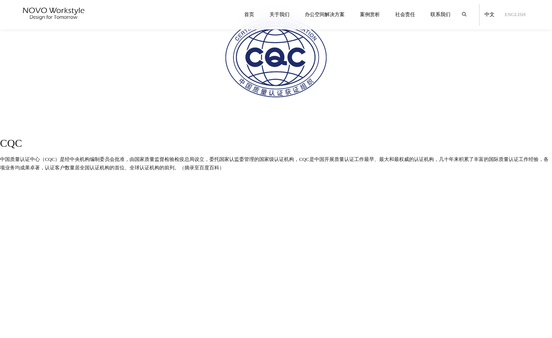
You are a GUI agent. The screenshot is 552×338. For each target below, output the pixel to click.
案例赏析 (370, 14)
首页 (249, 14)
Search (465, 11)
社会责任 (405, 14)
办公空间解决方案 (325, 14)
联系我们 (440, 14)
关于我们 (279, 14)
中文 (489, 14)
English (514, 14)
